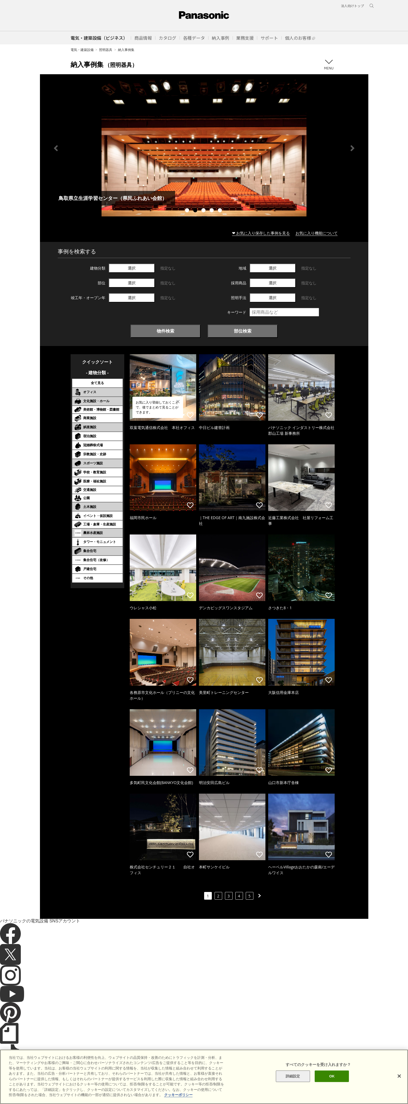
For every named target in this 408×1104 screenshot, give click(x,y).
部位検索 (242, 331)
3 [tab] (204, 211)
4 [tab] (212, 211)
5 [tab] (220, 211)
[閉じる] (399, 1076)
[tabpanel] (204, 148)
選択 (131, 268)
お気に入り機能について (317, 233)
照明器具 (105, 49)
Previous (55, 148)
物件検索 (165, 331)
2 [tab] (196, 211)
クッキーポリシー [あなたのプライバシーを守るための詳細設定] (178, 1095)
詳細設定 (293, 1076)
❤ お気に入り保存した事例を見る (261, 233)
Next (352, 148)
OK (332, 1076)
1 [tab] (187, 211)
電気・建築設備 (82, 49)
